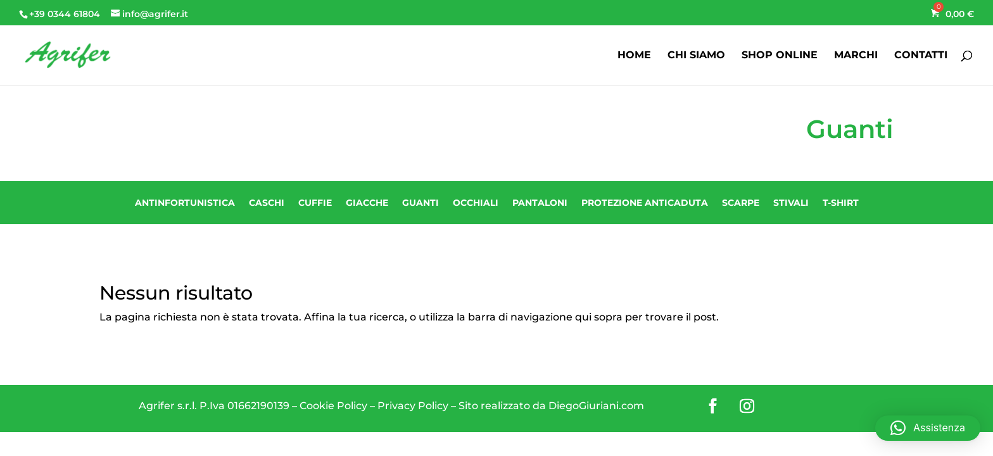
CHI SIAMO (696, 56)
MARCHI (856, 56)
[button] (927, 428)
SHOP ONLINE (780, 56)
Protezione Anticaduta (644, 202)
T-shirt (841, 202)
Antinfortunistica (185, 202)
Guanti (420, 202)
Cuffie (315, 202)
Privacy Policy (412, 406)
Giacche (367, 202)
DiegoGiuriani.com (596, 406)
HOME (634, 56)
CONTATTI (920, 56)
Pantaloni (539, 202)
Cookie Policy (333, 406)
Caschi (266, 202)
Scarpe (740, 202)
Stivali (791, 202)
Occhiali (475, 202)
